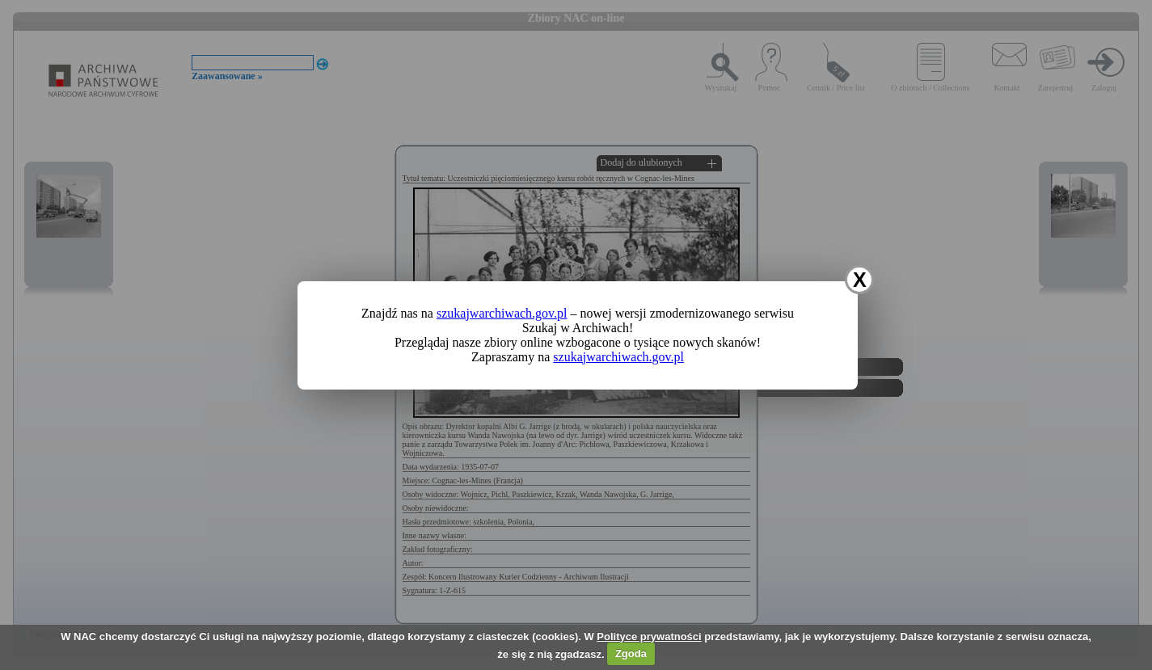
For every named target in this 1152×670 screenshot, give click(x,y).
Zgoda (631, 653)
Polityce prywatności (649, 636)
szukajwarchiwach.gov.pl (502, 313)
